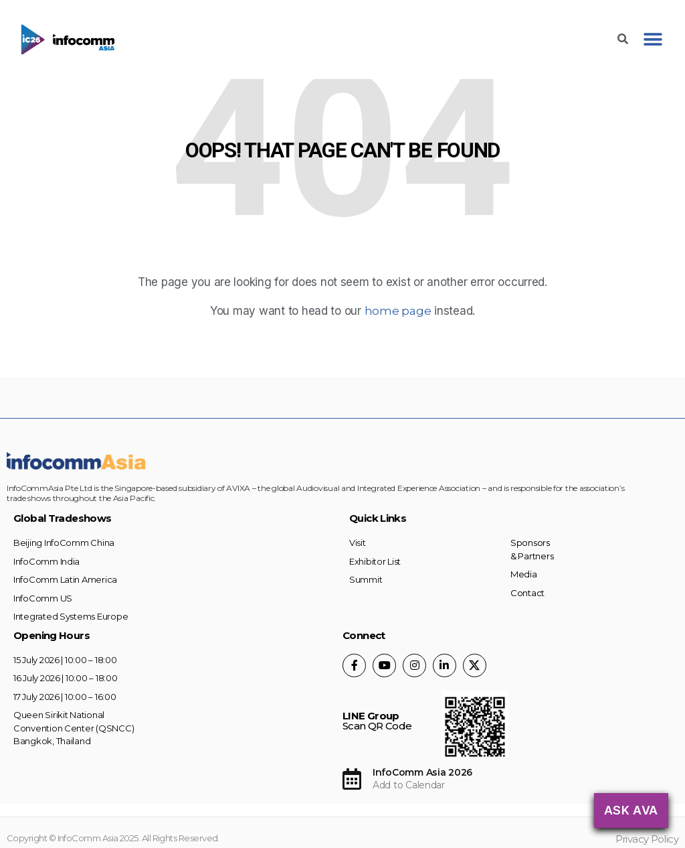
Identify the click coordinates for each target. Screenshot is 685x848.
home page (398, 310)
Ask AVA (631, 810)
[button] (653, 40)
